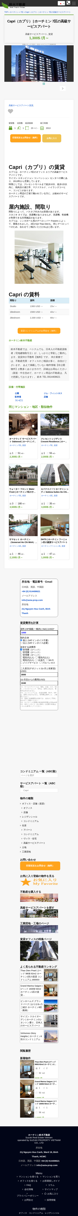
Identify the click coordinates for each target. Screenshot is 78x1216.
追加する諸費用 (28, 647)
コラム (51, 1185)
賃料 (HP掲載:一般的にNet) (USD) (37, 629)
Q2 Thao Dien (42, 224)
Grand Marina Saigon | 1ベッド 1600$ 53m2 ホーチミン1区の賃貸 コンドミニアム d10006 (46, 1082)
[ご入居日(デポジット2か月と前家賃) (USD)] (39, 674)
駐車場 (18, 397)
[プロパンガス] (40, 663)
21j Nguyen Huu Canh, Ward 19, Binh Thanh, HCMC (39, 1154)
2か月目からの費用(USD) (32, 679)
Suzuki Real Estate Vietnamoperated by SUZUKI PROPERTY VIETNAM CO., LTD (39, 1140)
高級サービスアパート (19, 105)
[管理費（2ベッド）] (21, 652)
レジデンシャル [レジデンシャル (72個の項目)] (53, 1213)
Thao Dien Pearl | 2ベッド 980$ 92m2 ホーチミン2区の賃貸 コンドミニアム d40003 (45, 1063)
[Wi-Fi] (47, 660)
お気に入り (52, 138)
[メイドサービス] (21, 663)
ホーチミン (14, 12)
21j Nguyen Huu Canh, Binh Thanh (36, 611)
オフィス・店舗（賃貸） (34, 803)
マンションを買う (51, 1176)
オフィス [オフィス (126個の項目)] (21, 1213)
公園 (17, 393)
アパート (27, 830)
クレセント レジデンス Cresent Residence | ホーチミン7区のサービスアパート (54, 442)
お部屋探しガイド (51, 1181)
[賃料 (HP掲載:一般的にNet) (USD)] (39, 632)
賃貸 (31, 105)
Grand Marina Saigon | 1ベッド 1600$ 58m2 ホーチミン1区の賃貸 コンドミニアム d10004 (46, 1102)
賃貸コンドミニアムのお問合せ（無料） (39, 331)
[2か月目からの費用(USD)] (39, 683)
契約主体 (24, 637)
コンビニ (19, 400)
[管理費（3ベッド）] (21, 655)
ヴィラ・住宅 (30, 838)
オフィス (27, 808)
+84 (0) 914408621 (31, 591)
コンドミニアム (31, 821)
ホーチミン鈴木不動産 (39, 1135)
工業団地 (26, 851)
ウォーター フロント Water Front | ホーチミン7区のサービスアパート (22, 492)
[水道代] (36, 660)
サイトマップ (51, 1189)
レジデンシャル (29, 816)
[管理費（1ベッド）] (21, 649)
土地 (24, 847)
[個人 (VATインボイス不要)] (21, 640)
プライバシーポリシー (28, 1196)
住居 (24, 825)
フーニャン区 (55, 546)
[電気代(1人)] (21, 657)
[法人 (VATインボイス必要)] (21, 643)
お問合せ (28, 1200)
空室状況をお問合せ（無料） (25, 137)
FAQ (29, 1185)
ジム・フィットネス (53, 393)
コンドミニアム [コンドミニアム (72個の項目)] (35, 1213)
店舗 (46, 397)
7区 (22, 12)
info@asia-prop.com (32, 600)
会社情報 (28, 1189)
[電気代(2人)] (36, 657)
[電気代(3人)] (21, 660)
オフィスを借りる (28, 1181)
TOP (6, 12)
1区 (51, 496)
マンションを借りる (28, 1176)
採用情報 (51, 1200)
